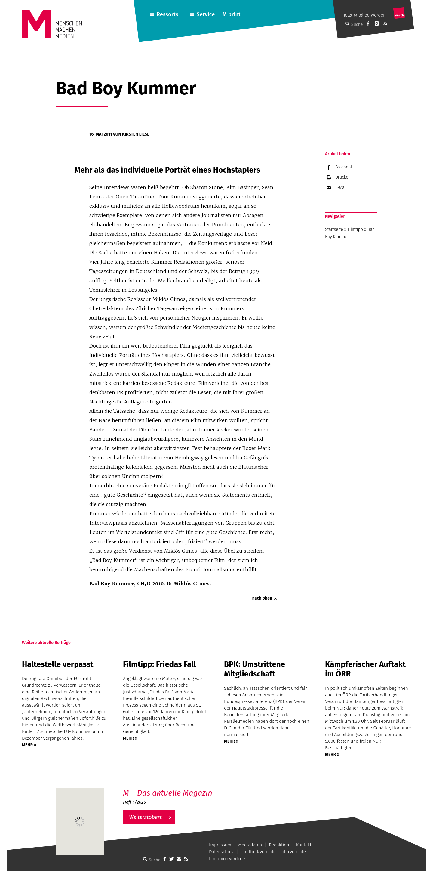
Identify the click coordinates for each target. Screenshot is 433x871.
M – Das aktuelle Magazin (167, 793)
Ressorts (167, 14)
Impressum (220, 845)
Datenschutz (221, 851)
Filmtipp (355, 229)
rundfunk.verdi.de (258, 851)
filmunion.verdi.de (227, 858)
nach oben (262, 598)
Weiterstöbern (146, 817)
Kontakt (304, 845)
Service (206, 14)
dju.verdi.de (294, 851)
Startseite (334, 229)
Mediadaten (250, 845)
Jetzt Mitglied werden (365, 15)
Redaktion (279, 845)
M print (232, 14)
